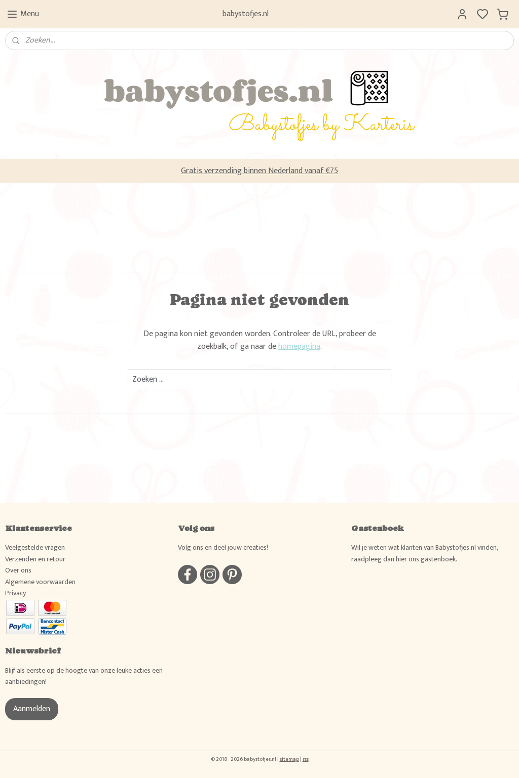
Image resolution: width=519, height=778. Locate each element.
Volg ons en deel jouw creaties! (223, 547)
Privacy (15, 593)
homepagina (299, 346)
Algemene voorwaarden (40, 582)
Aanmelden (31, 709)
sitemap (289, 759)
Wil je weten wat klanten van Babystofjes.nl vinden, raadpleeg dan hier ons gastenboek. (424, 553)
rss (306, 759)
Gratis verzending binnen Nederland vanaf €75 (259, 171)
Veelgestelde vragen (35, 547)
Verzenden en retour (35, 559)
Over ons (18, 570)
